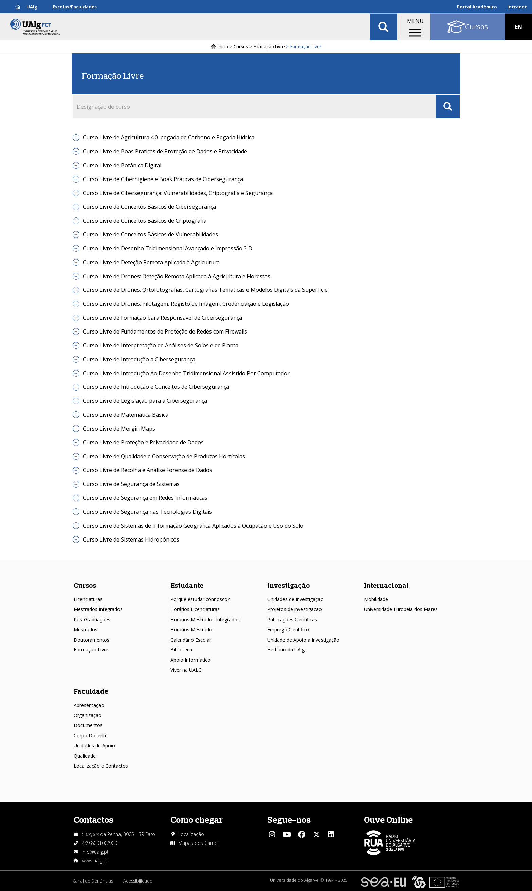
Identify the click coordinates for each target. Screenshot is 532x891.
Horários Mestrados (192, 629)
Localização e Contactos (101, 766)
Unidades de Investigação (295, 599)
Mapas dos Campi (198, 843)
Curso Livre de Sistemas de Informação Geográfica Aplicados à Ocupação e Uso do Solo (193, 525)
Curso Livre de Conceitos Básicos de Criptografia (144, 220)
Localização (191, 834)
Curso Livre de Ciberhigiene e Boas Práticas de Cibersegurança (163, 179)
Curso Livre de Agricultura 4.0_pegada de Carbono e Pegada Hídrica (168, 137)
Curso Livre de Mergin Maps (119, 428)
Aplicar (383, 27)
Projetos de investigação (294, 609)
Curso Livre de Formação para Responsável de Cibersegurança (162, 317)
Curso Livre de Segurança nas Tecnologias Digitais (147, 511)
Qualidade (85, 756)
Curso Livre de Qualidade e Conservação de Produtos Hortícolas (164, 456)
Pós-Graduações (92, 619)
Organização (88, 715)
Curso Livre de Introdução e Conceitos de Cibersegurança (156, 387)
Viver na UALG (186, 670)
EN (518, 27)
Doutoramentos (91, 640)
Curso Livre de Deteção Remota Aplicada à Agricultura (151, 262)
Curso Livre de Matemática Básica (125, 414)
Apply (448, 106)
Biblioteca (181, 649)
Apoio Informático (190, 660)
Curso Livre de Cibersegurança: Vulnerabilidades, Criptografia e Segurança (178, 193)
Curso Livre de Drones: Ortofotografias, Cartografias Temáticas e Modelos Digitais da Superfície (205, 289)
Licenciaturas (88, 599)
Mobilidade (376, 599)
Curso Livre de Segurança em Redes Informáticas (145, 497)
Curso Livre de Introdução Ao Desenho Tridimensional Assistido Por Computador (186, 373)
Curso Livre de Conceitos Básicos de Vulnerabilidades (150, 234)
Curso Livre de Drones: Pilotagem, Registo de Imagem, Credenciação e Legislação (186, 303)
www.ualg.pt (95, 860)
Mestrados (85, 629)
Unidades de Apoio (94, 745)
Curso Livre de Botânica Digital (122, 165)
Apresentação (89, 705)
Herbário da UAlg (286, 649)
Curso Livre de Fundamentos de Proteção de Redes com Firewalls (165, 331)
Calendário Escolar (190, 640)
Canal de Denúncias (93, 881)
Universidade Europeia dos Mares (401, 609)
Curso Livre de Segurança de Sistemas (131, 484)
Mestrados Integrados (98, 609)
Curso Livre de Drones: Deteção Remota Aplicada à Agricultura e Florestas (176, 276)
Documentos (88, 725)
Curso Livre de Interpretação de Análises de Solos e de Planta (160, 345)
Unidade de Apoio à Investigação (303, 640)
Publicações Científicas (292, 619)
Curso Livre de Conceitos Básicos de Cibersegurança (149, 206)
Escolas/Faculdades (75, 7)
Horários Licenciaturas (195, 609)
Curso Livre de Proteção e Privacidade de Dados (143, 442)
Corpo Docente (91, 735)
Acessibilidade (137, 881)
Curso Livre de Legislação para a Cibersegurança (145, 400)
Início (223, 46)
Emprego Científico (288, 629)
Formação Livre (269, 46)
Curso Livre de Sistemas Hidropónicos (131, 539)
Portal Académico (477, 7)
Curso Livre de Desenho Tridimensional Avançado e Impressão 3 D (167, 248)
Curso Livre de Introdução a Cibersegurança (139, 359)
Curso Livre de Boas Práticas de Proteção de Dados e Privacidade (165, 151)
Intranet (517, 7)
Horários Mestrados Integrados (205, 619)
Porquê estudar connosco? (200, 599)
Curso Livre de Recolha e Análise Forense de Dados (147, 470)
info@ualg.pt (95, 852)
